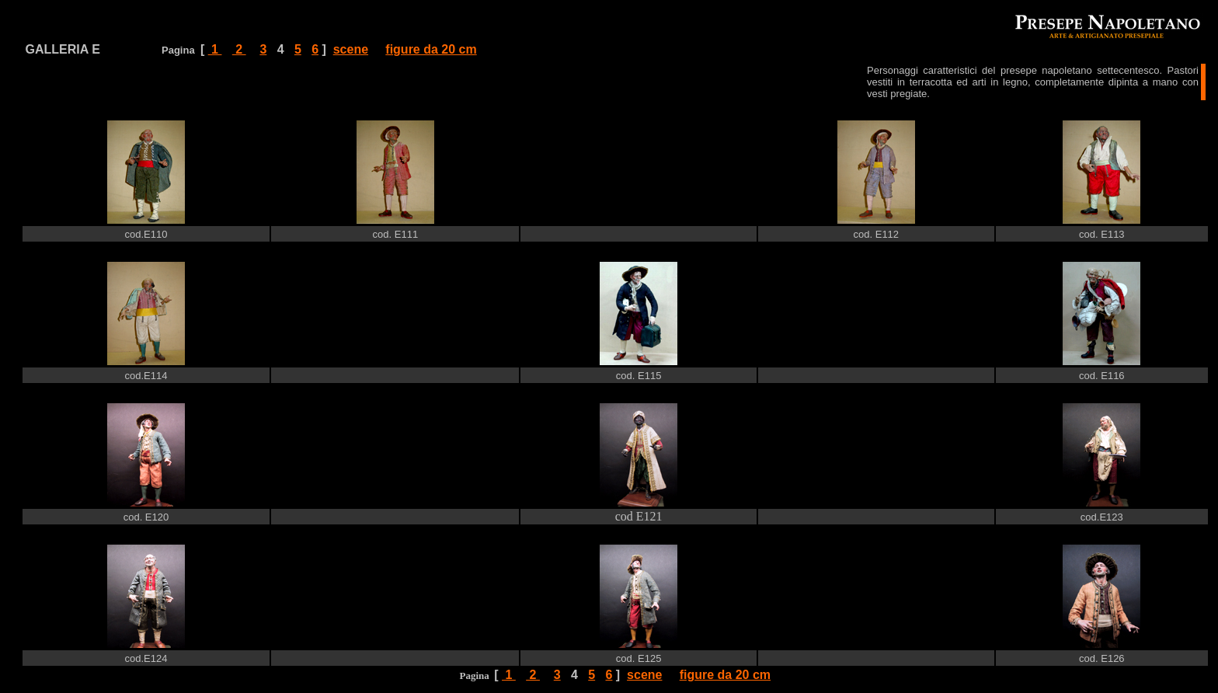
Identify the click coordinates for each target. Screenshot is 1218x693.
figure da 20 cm (430, 49)
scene (350, 49)
